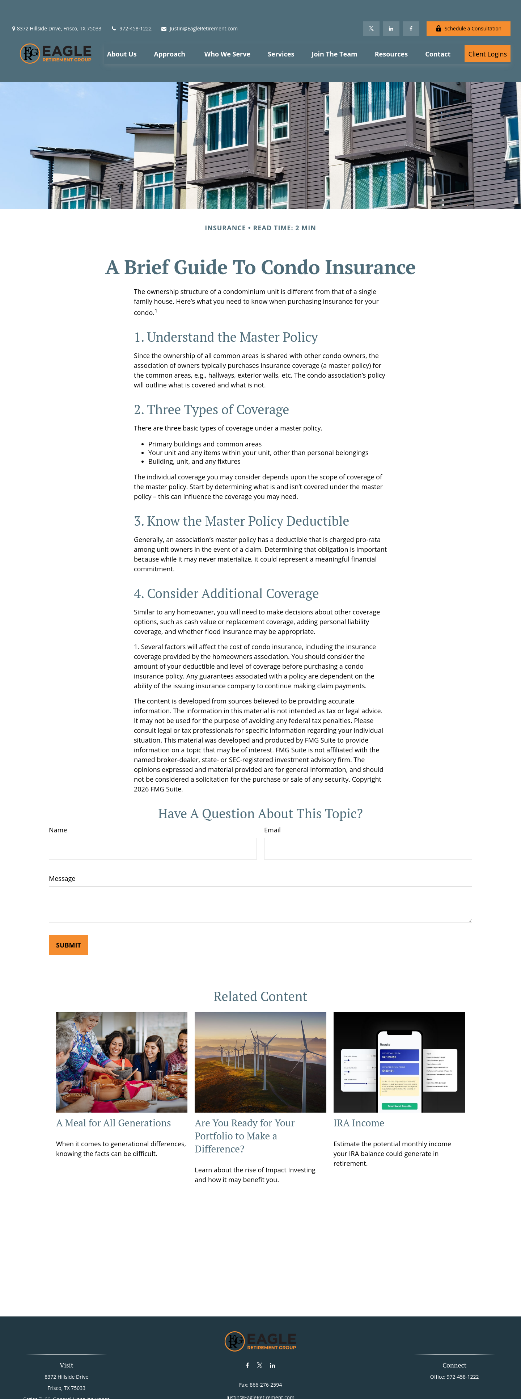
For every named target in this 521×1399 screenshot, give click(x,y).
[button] (122, 32)
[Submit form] (68, 913)
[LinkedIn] (391, 7)
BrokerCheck (335, 1383)
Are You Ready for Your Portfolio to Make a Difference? (245, 1103)
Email (272, 797)
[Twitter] (371, 7)
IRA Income (359, 1090)
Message (62, 846)
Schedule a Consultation (468, 7)
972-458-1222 (131, 7)
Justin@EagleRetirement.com (199, 7)
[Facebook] (411, 7)
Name (58, 797)
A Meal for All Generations (113, 1090)
